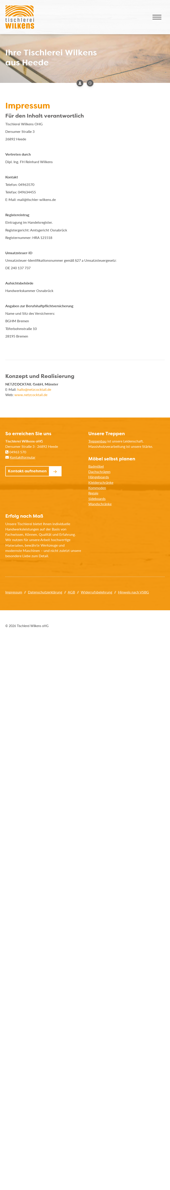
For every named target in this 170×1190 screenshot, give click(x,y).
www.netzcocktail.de (30, 395)
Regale (93, 493)
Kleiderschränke (100, 482)
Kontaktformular (22, 457)
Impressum (13, 592)
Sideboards (97, 498)
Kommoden (97, 488)
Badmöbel (96, 466)
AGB (71, 592)
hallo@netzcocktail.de (34, 389)
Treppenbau (97, 441)
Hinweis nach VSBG (133, 592)
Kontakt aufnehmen (27, 471)
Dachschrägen (99, 471)
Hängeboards (98, 477)
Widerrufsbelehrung (96, 592)
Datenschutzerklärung (45, 592)
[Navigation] (157, 17)
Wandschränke (100, 504)
